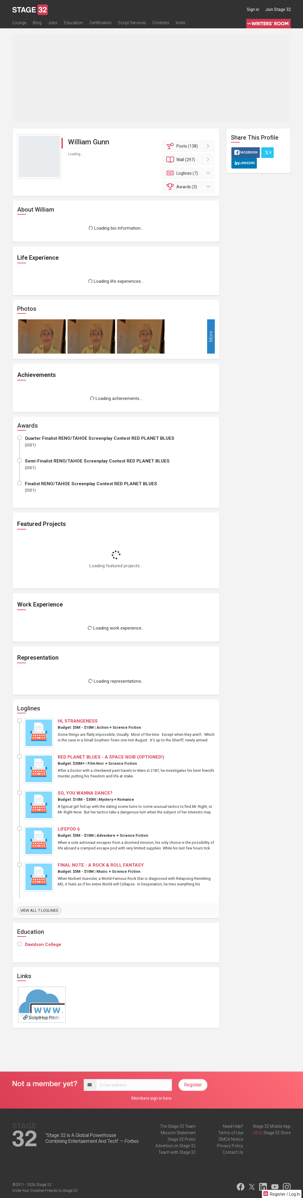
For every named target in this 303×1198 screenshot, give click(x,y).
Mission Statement (178, 1132)
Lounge (19, 22)
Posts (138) (189, 146)
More (211, 336)
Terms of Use (230, 1132)
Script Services (132, 22)
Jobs (52, 22)
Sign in (253, 9)
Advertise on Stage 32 (175, 1145)
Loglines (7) (189, 173)
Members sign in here (151, 1098)
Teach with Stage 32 (177, 1152)
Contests (160, 22)
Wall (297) (189, 159)
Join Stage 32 (278, 9)
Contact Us (233, 1152)
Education (73, 22)
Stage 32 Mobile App (272, 1126)
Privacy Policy (230, 1145)
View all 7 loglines (39, 910)
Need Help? (233, 1126)
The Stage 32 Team (178, 1126)
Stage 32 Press (181, 1139)
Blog (37, 22)
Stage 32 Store (277, 1132)
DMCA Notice (231, 1139)
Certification (100, 22)
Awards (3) (189, 186)
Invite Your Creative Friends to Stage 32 (45, 1190)
